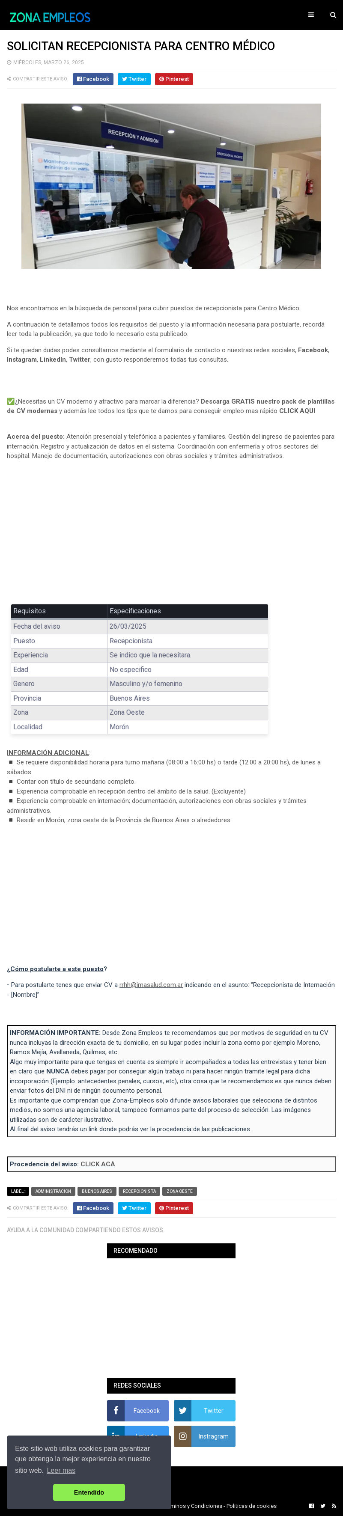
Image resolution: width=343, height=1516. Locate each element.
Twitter (79, 359)
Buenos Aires (97, 1191)
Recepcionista (139, 1191)
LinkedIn (53, 359)
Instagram (22, 359)
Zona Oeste (180, 1191)
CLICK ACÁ (98, 1164)
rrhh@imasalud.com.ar (151, 985)
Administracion (53, 1191)
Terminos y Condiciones (192, 1506)
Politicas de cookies (252, 1506)
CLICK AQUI (297, 411)
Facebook (313, 350)
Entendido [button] (89, 1492)
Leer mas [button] (61, 1470)
